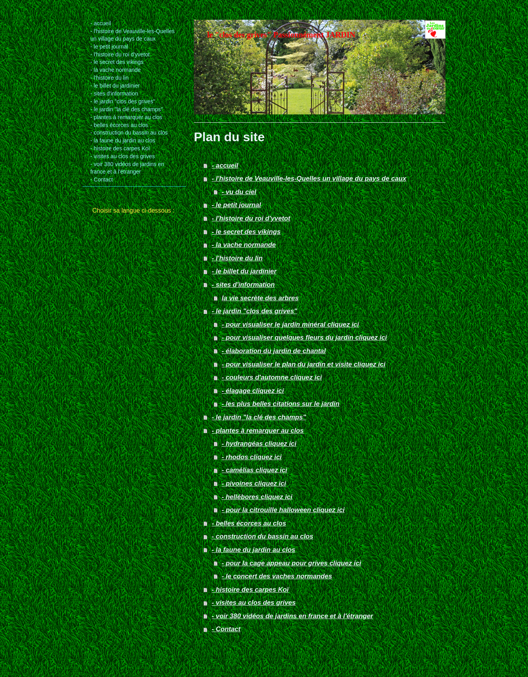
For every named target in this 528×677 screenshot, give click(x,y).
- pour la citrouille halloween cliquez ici (283, 510)
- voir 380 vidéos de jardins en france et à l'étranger (292, 616)
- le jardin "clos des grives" (254, 311)
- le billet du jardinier (244, 271)
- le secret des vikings (246, 232)
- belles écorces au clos (249, 523)
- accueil (225, 165)
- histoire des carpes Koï (250, 589)
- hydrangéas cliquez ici (259, 443)
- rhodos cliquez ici (252, 457)
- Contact (226, 629)
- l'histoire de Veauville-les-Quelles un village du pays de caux (309, 178)
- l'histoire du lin (237, 258)
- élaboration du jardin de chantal (274, 351)
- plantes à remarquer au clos (258, 430)
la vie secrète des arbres (260, 298)
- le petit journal (236, 205)
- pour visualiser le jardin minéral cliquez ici (290, 324)
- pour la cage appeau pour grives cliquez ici (291, 563)
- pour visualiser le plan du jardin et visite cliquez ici (304, 364)
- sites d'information (243, 284)
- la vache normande (244, 245)
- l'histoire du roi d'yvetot (251, 218)
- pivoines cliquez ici (254, 483)
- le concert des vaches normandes (277, 576)
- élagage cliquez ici (253, 391)
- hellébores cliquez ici (257, 497)
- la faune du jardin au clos (254, 550)
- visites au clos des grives (254, 602)
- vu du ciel (239, 192)
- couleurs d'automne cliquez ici (272, 377)
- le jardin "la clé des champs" (259, 417)
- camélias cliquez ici (254, 470)
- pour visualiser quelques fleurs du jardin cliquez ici (304, 337)
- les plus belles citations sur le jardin (280, 404)
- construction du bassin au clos (262, 536)
